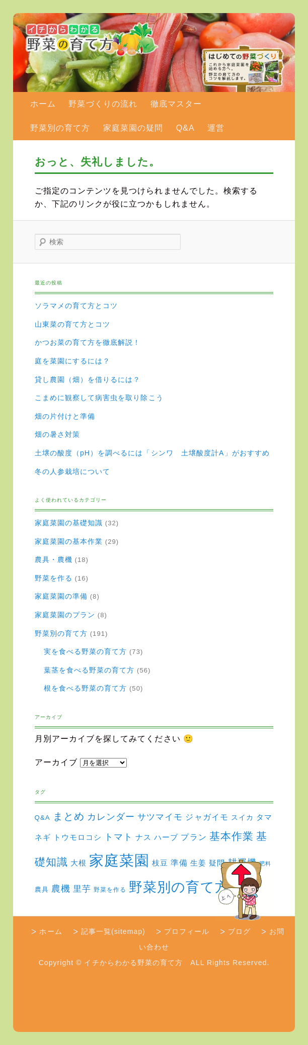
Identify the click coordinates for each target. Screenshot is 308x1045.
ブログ (239, 931)
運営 (215, 128)
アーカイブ (56, 762)
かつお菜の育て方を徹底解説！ (88, 342)
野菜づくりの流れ (102, 104)
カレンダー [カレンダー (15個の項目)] (111, 816)
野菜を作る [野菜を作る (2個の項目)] (110, 889)
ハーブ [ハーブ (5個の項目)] (166, 837)
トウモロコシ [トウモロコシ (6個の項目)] (77, 837)
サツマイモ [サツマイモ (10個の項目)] (160, 817)
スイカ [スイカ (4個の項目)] (242, 817)
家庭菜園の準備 (61, 596)
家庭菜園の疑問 (133, 128)
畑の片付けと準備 (65, 416)
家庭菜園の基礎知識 (69, 523)
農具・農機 (53, 559)
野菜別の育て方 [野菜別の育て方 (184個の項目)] (178, 887)
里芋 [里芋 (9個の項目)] (82, 889)
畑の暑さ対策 (57, 434)
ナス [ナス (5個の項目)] (143, 837)
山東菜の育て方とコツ (73, 324)
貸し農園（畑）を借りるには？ (88, 379)
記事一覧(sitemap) (113, 931)
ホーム (43, 104)
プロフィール (186, 931)
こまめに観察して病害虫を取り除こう (99, 398)
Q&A (185, 128)
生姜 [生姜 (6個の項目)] (198, 863)
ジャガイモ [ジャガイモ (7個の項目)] (206, 817)
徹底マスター (176, 104)
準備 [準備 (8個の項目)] (179, 862)
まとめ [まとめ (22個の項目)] (69, 816)
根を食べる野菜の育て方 (85, 688)
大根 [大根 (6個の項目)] (78, 863)
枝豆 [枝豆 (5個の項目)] (160, 863)
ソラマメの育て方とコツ (76, 306)
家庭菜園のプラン (65, 615)
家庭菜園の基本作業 (69, 541)
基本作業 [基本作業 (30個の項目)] (231, 836)
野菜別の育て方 (60, 128)
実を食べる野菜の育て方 (85, 651)
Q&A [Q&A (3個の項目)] (42, 817)
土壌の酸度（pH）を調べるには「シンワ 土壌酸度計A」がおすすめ (152, 453)
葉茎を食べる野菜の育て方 (89, 670)
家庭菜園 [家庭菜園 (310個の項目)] (119, 860)
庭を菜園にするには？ (73, 361)
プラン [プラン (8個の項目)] (193, 836)
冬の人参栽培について (73, 471)
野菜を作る (53, 578)
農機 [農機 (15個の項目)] (60, 888)
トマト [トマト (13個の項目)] (118, 837)
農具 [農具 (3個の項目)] (42, 889)
